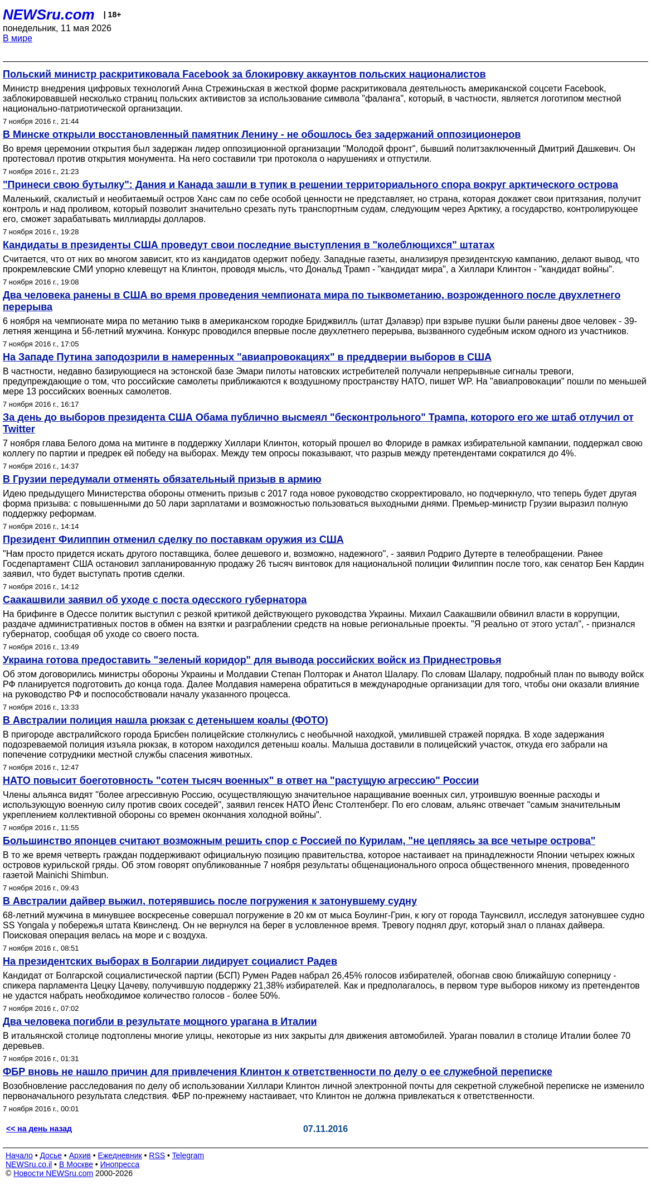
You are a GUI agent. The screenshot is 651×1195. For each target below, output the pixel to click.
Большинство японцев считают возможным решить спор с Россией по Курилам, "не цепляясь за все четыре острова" (299, 840)
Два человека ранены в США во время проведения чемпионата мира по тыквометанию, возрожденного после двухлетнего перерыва (312, 301)
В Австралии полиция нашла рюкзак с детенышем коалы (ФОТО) (165, 720)
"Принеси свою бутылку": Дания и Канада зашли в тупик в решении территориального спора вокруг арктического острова (310, 184)
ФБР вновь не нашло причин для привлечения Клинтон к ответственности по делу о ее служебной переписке (277, 1071)
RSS (157, 1155)
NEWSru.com (49, 14)
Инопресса (120, 1164)
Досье (51, 1155)
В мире (17, 38)
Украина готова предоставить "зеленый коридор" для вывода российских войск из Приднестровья (252, 660)
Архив (80, 1155)
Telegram (188, 1155)
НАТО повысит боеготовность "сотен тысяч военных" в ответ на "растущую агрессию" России (241, 780)
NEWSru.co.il (29, 1164)
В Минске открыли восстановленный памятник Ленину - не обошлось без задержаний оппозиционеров (262, 134)
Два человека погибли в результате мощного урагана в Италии (160, 1021)
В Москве (76, 1164)
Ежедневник (120, 1155)
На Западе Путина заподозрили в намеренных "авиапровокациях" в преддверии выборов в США (247, 357)
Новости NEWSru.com (53, 1173)
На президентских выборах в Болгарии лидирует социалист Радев (170, 961)
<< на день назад (39, 1128)
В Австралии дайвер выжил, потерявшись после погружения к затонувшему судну (210, 901)
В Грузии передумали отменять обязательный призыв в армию (162, 479)
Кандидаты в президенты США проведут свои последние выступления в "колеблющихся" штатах (248, 244)
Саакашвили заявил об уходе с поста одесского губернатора (155, 599)
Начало (19, 1155)
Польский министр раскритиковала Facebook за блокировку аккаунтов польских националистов (244, 74)
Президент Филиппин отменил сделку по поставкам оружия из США (173, 539)
